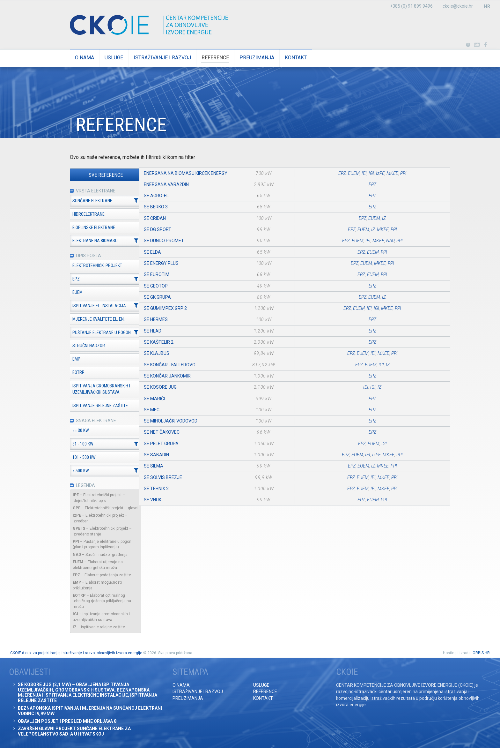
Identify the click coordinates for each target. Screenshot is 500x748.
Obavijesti (477, 45)
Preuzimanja (245, 58)
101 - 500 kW (73, 457)
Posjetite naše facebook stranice (485, 45)
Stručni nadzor (77, 345)
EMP (65, 359)
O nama (73, 58)
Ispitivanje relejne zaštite (89, 405)
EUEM (66, 292)
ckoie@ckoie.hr (458, 6)
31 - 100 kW (71, 444)
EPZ (65, 279)
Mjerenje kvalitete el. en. (87, 319)
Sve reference (94, 175)
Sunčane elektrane (81, 200)
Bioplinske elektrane (82, 227)
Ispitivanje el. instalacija (88, 306)
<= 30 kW (69, 430)
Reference (204, 58)
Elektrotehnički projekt (86, 265)
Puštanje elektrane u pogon (90, 332)
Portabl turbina (468, 45)
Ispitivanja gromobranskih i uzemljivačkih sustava (90, 389)
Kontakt (285, 58)
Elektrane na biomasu (84, 240)
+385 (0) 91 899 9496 (411, 6)
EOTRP (67, 372)
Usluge (102, 58)
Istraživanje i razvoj (151, 58)
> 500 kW (69, 471)
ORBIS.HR (481, 653)
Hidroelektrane (77, 214)
